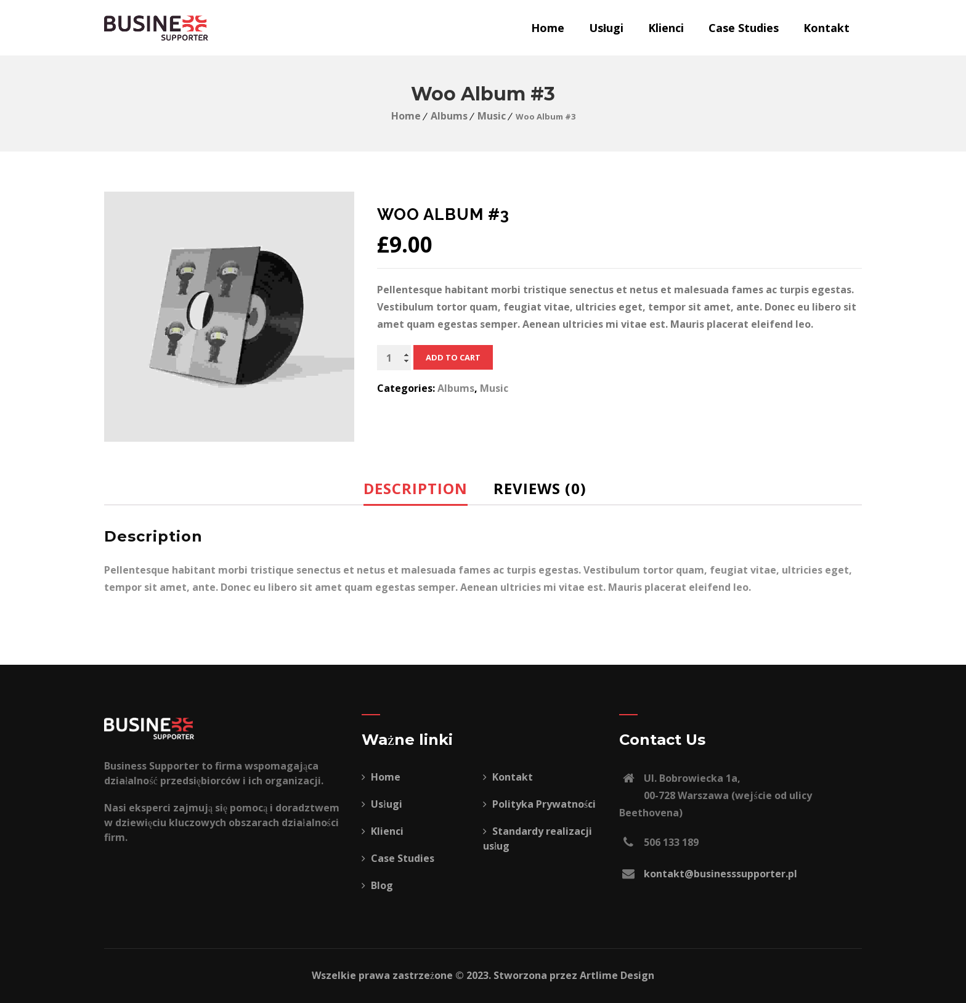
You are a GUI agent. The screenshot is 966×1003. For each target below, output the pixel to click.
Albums (449, 116)
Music (491, 116)
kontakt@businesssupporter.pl (720, 873)
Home (547, 27)
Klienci (666, 27)
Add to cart (453, 357)
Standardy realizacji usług (537, 838)
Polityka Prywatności (539, 804)
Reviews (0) (539, 488)
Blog (377, 885)
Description (415, 488)
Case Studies (743, 27)
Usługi (606, 27)
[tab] (425, 488)
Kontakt (826, 27)
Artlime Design (617, 975)
